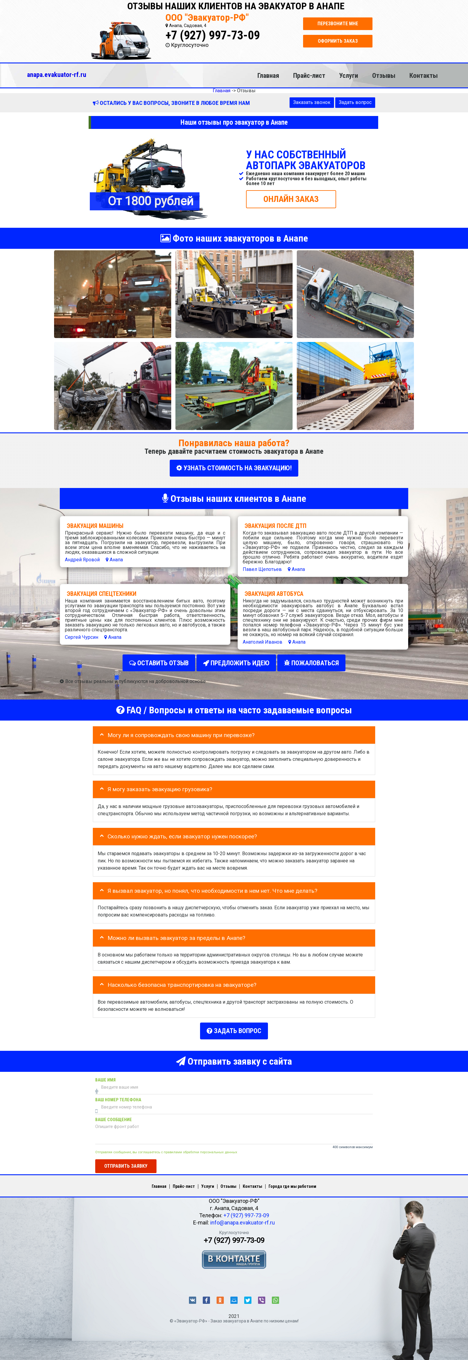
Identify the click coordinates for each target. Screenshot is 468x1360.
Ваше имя (105, 1074)
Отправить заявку (125, 1160)
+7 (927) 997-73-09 (213, 35)
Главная (268, 75)
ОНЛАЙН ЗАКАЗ (291, 199)
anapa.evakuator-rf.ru (56, 74)
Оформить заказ (338, 41)
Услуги (348, 75)
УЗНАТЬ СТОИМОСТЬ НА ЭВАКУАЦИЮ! (234, 468)
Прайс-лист (309, 75)
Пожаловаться (311, 661)
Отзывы (383, 75)
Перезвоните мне (338, 23)
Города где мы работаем (292, 1180)
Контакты (423, 75)
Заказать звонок (311, 102)
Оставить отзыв (159, 661)
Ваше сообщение (113, 1114)
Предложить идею (236, 661)
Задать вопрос (355, 102)
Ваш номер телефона (118, 1094)
